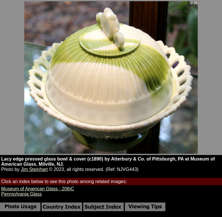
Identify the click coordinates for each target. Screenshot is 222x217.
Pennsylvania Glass (21, 194)
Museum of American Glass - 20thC (37, 188)
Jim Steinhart (34, 169)
